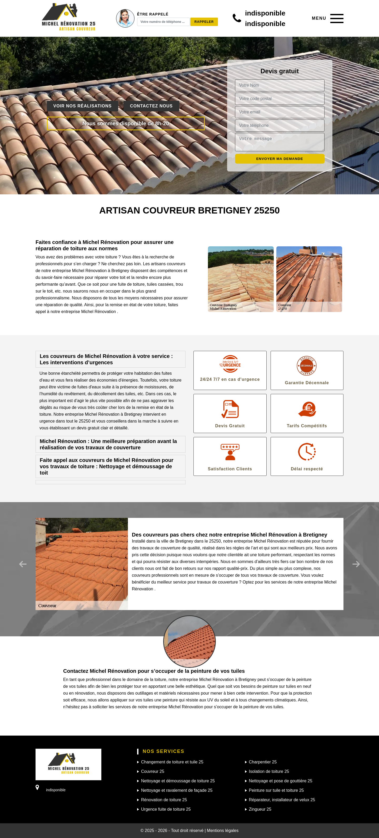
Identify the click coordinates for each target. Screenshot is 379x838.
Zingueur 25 (260, 809)
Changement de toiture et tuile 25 (172, 762)
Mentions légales (222, 830)
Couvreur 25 (152, 771)
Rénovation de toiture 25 (164, 800)
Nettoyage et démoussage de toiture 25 (178, 781)
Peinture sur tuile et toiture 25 (276, 790)
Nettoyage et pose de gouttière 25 (280, 781)
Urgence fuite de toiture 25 (166, 809)
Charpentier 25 (263, 762)
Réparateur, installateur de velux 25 (282, 800)
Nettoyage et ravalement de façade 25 (176, 790)
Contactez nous (151, 106)
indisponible (265, 13)
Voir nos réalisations (82, 106)
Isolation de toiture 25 (269, 771)
